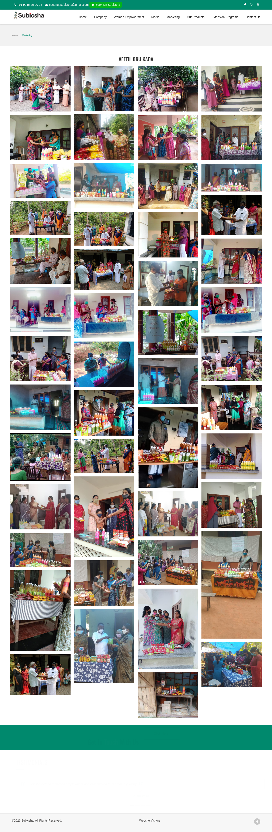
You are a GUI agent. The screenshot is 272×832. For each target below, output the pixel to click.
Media (155, 17)
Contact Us (253, 17)
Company (100, 17)
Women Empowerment (129, 17)
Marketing (173, 17)
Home (83, 17)
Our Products (195, 17)
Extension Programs (225, 17)
